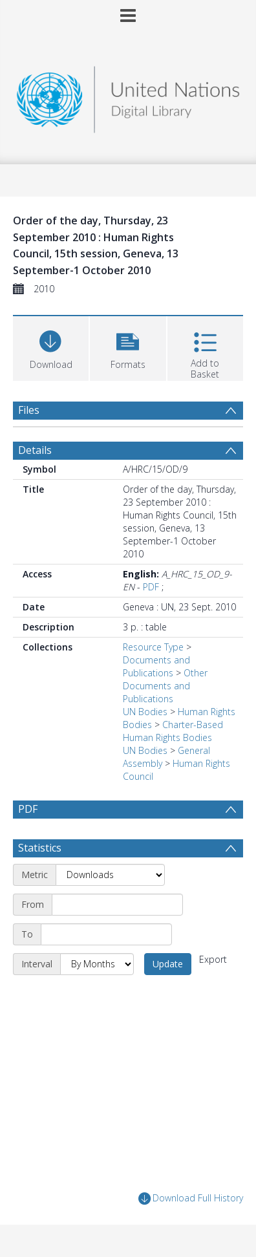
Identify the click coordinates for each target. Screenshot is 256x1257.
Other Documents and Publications (165, 686)
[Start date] (117, 905)
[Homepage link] (128, 96)
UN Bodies (145, 711)
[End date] (106, 934)
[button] (127, 347)
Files (28, 410)
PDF (151, 587)
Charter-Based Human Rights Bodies (173, 731)
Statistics (39, 848)
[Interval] (97, 964)
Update (168, 964)
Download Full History (190, 1198)
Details (35, 450)
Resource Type (153, 647)
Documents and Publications (156, 666)
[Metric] (110, 875)
